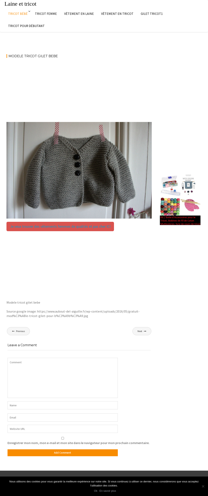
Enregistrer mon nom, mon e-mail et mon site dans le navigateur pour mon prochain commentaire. (79, 443)
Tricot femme (46, 14)
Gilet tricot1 (152, 14)
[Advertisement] (79, 92)
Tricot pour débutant (26, 26)
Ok (96, 490)
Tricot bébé (18, 14)
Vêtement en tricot (117, 14)
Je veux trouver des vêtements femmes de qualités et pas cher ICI (60, 226)
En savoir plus (107, 490)
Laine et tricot (20, 4)
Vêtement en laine (79, 14)
